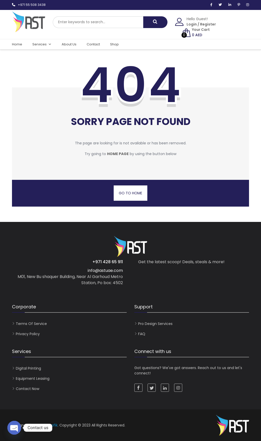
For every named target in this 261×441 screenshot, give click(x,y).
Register (208, 24)
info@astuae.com (105, 270)
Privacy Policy (28, 333)
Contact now (27, 388)
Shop (114, 44)
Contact (93, 44)
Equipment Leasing (32, 378)
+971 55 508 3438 (32, 5)
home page (118, 153)
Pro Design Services (155, 323)
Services (41, 44)
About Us (69, 44)
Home (17, 44)
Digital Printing (28, 368)
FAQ (141, 333)
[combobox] (98, 22)
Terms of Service (31, 323)
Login (192, 24)
